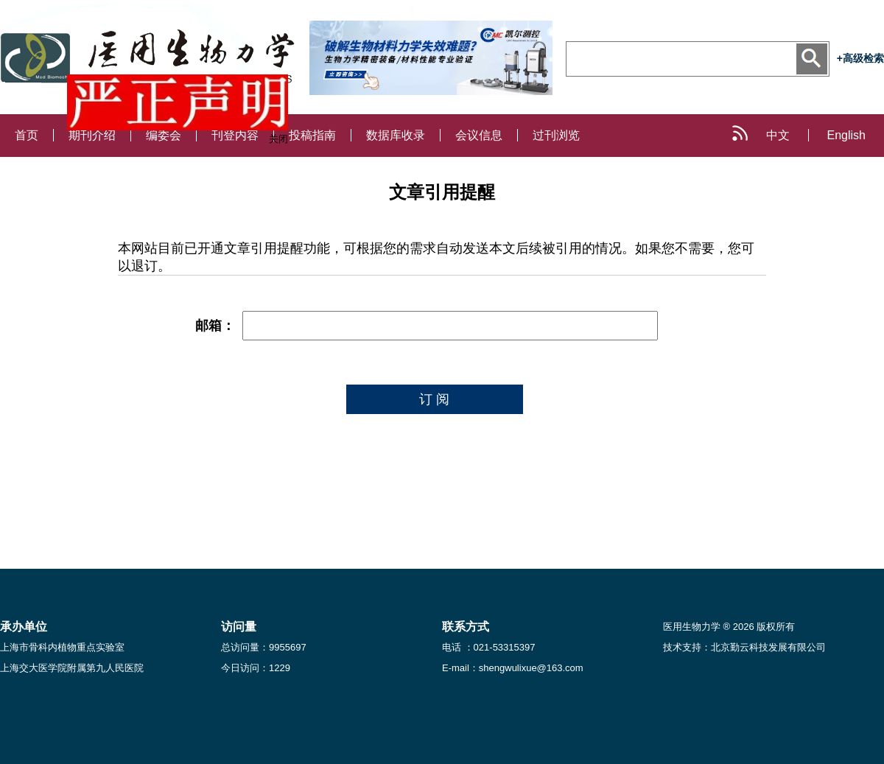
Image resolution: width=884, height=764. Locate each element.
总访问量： (263, 647)
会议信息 (478, 135)
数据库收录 (395, 135)
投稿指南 (312, 135)
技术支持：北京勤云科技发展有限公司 (744, 647)
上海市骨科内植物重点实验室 (62, 647)
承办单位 (23, 626)
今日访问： (255, 667)
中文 (778, 135)
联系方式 (465, 626)
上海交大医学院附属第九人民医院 (72, 667)
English (846, 135)
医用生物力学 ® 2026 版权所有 (729, 626)
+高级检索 (860, 58)
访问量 (238, 626)
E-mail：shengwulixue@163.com (512, 667)
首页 (26, 135)
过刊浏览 (556, 135)
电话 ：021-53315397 (488, 647)
